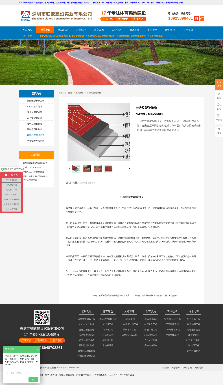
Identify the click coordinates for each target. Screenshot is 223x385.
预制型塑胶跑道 (34, 129)
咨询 (219, 83)
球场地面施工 (100, 374)
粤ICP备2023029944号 (68, 367)
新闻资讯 (170, 29)
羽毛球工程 (108, 340)
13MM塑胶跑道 (60, 36)
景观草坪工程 (129, 329)
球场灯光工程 (150, 329)
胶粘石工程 (193, 345)
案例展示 (152, 29)
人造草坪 (81, 29)
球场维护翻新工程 (108, 319)
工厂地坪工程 (172, 324)
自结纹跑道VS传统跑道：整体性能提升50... (161, 295)
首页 (70, 93)
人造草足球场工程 (129, 324)
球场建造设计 (150, 319)
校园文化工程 (150, 324)
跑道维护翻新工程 (35, 100)
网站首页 (28, 29)
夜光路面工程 (193, 324)
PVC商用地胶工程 (172, 319)
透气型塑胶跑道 (34, 123)
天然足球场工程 (129, 335)
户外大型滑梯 (150, 340)
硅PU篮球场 (46, 36)
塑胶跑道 (45, 29)
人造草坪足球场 (93, 36)
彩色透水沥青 (193, 329)
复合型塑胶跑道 (34, 112)
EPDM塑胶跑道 (76, 36)
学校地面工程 (172, 335)
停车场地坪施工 (155, 36)
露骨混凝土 (193, 335)
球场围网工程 (150, 335)
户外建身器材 (150, 345)
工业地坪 (117, 29)
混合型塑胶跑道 (34, 118)
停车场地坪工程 (172, 329)
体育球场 (63, 29)
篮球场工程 (108, 324)
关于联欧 (188, 29)
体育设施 (99, 29)
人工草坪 (113, 374)
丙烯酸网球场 (108, 36)
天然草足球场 (122, 36)
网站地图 (187, 367)
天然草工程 (129, 319)
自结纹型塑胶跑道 (35, 135)
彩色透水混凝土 (138, 36)
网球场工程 (108, 329)
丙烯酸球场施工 (84, 374)
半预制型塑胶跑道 (35, 141)
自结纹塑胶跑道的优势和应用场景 (114, 295)
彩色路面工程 (193, 319)
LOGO (59, 15)
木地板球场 (108, 345)
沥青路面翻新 (193, 350)
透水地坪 (135, 29)
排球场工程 (108, 335)
